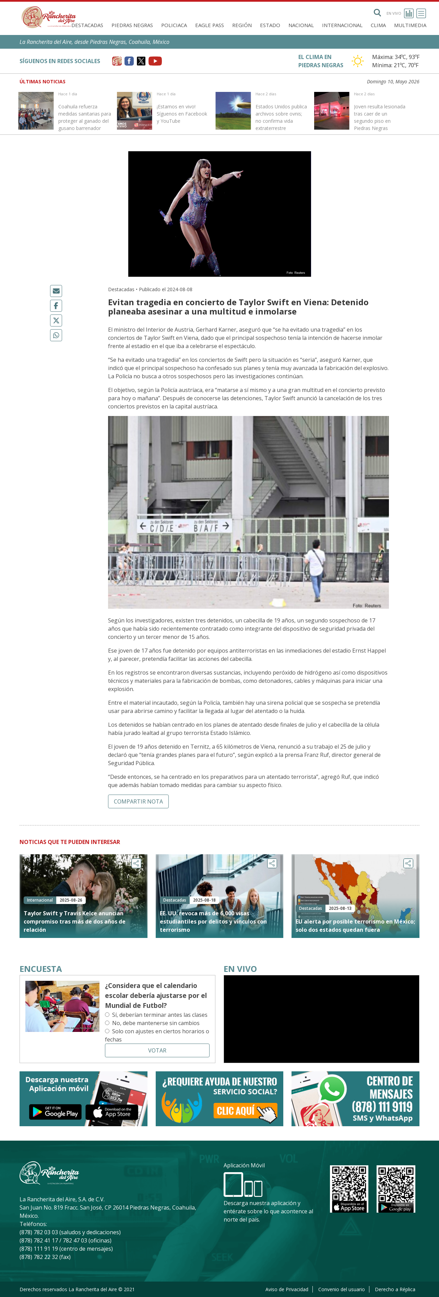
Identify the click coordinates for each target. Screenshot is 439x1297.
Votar (157, 1050)
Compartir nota (138, 801)
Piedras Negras (132, 25)
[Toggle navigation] (421, 13)
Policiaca (174, 25)
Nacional (301, 25)
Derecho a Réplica (395, 1289)
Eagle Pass (209, 25)
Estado (270, 25)
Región (242, 25)
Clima (378, 25)
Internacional (342, 25)
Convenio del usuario (341, 1289)
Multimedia (410, 25)
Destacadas (87, 25)
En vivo (400, 13)
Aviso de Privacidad (286, 1289)
